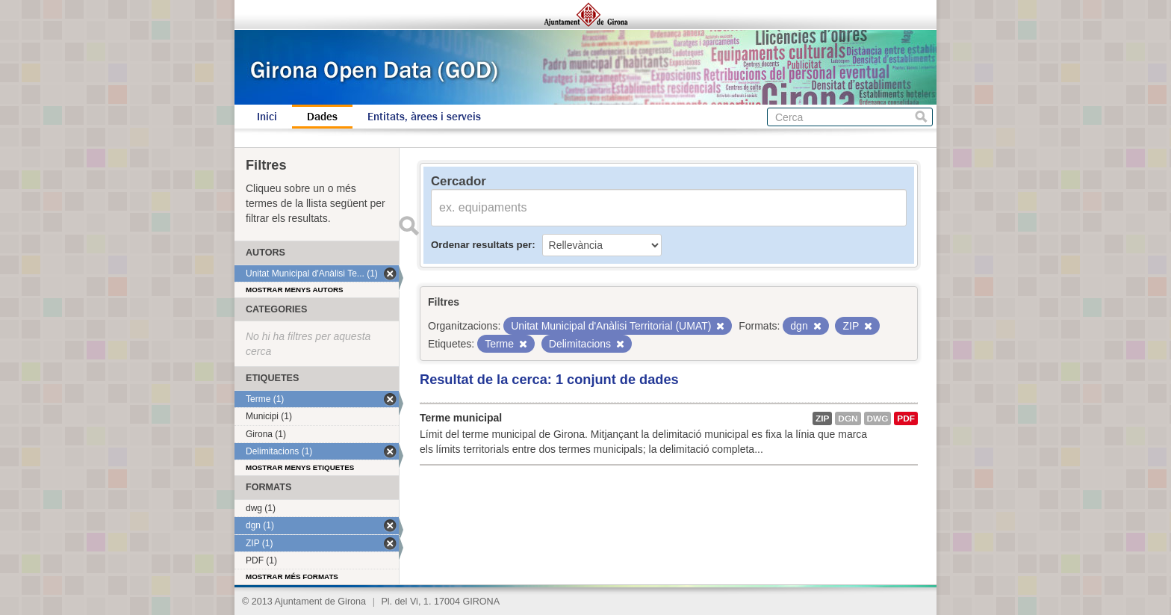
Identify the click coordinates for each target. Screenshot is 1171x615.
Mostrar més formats (292, 576)
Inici (267, 116)
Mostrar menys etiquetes (300, 467)
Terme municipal (461, 418)
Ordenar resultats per (481, 244)
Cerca (921, 117)
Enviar (408, 225)
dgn (847, 418)
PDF (906, 418)
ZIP (822, 418)
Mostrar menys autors (295, 289)
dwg (878, 418)
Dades (322, 116)
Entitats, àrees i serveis (424, 116)
